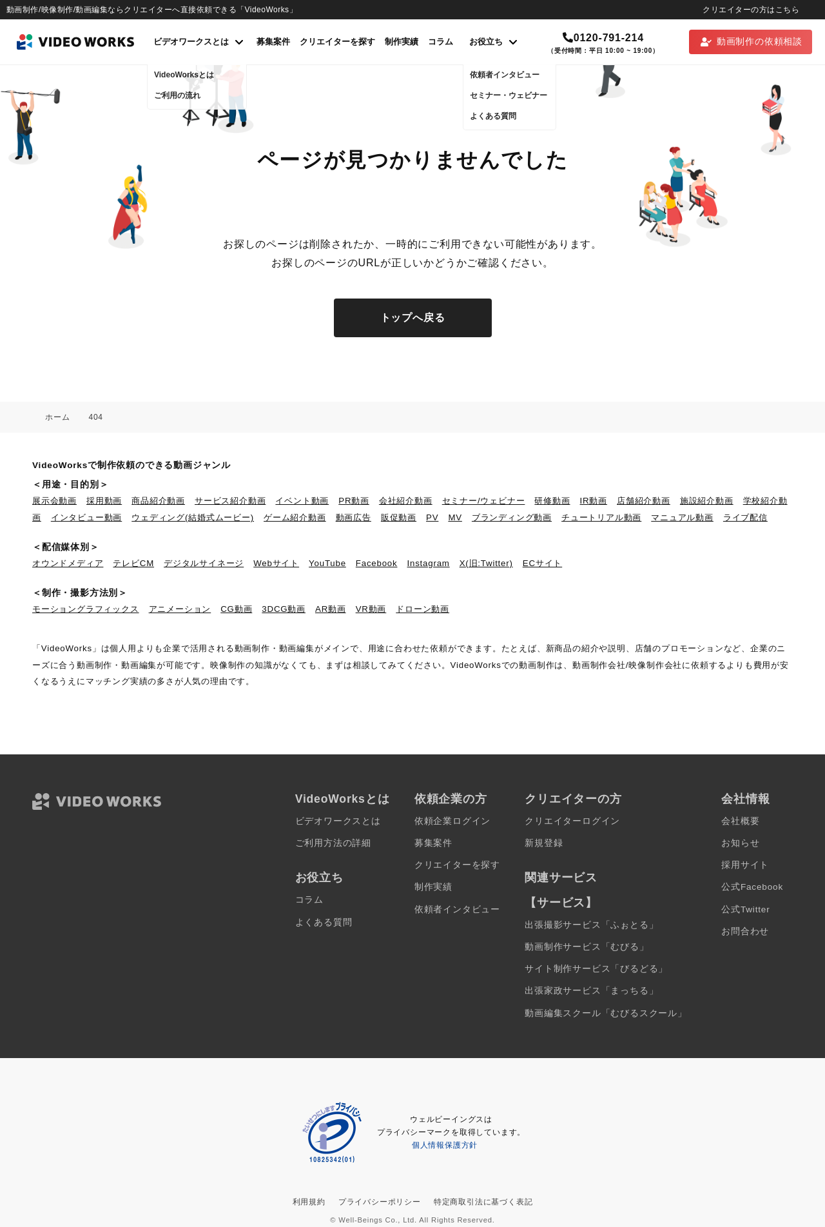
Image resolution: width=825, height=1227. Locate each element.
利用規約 (309, 1202)
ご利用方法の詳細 (333, 843)
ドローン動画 (422, 609)
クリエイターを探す (337, 41)
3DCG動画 (284, 609)
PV (432, 517)
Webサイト (276, 563)
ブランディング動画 (512, 517)
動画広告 (353, 517)
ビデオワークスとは (338, 821)
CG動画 (236, 609)
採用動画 (104, 501)
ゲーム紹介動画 (295, 517)
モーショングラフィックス (85, 609)
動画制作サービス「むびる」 (586, 947)
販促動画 (398, 517)
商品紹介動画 (158, 501)
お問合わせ (745, 931)
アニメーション (180, 609)
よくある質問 (324, 922)
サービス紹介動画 (230, 501)
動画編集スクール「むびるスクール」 (606, 1013)
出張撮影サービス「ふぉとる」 (591, 925)
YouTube (327, 563)
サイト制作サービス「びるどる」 (596, 969)
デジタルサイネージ (204, 563)
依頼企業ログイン (452, 821)
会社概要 (740, 821)
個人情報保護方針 (445, 1145)
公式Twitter (745, 909)
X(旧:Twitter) (486, 563)
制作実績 (401, 41)
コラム (440, 41)
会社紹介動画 (405, 501)
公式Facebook (752, 887)
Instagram (428, 563)
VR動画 (371, 609)
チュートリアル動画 (601, 517)
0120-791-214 (603, 37)
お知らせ (740, 843)
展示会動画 (54, 501)
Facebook (377, 563)
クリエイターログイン (572, 821)
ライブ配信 (745, 517)
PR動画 (353, 501)
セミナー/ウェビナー (483, 501)
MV (455, 517)
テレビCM (133, 563)
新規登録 (544, 843)
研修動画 (552, 501)
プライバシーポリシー (379, 1202)
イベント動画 (302, 501)
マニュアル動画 (682, 517)
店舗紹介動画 (643, 501)
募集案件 (273, 41)
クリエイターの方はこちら (751, 10)
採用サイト (745, 865)
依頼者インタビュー (457, 909)
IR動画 (593, 501)
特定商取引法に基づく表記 (483, 1202)
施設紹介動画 (706, 501)
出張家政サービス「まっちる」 (591, 991)
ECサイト (542, 563)
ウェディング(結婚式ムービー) (192, 517)
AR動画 (330, 609)
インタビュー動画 (86, 517)
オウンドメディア (67, 563)
